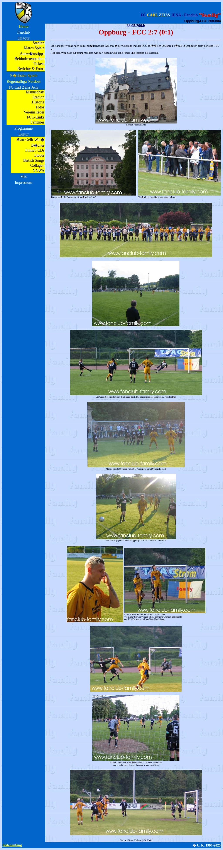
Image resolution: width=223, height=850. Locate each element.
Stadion (38, 97)
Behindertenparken (29, 59)
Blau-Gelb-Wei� (30, 139)
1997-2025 (213, 845)
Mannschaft (35, 92)
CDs (40, 150)
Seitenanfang (12, 845)
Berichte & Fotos (30, 69)
